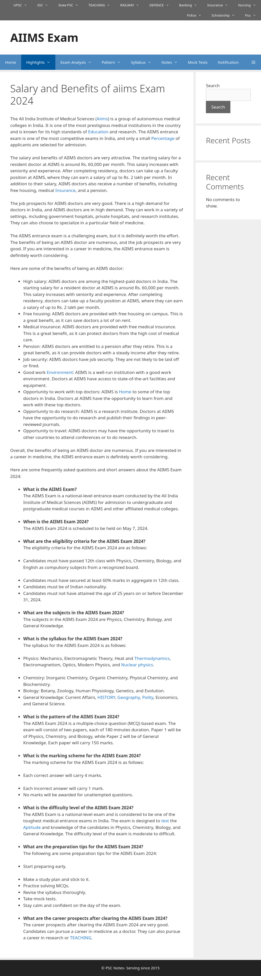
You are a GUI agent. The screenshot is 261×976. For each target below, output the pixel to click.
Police (196, 15)
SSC (45, 5)
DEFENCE (162, 5)
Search (213, 85)
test (165, 821)
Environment (60, 372)
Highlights (40, 62)
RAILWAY (132, 5)
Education (98, 132)
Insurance (220, 5)
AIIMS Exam (44, 37)
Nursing (249, 5)
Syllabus (143, 62)
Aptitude (32, 827)
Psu (253, 15)
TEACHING (102, 5)
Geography (128, 697)
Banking (190, 5)
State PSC (70, 5)
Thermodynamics (152, 658)
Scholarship (226, 15)
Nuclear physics (137, 665)
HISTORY (106, 697)
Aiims (102, 119)
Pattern (114, 62)
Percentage (163, 138)
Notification (228, 62)
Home (10, 62)
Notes (172, 62)
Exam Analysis (78, 62)
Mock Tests (197, 62)
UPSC (23, 5)
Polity (147, 697)
